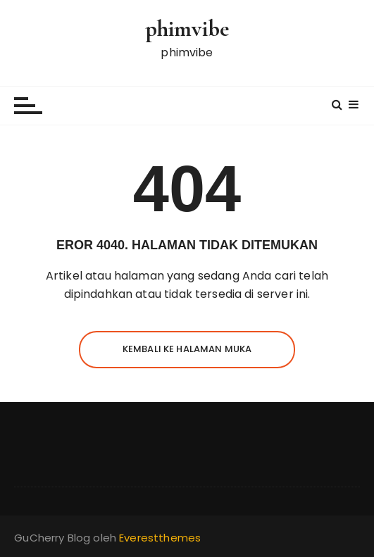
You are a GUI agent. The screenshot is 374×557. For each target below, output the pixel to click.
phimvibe (187, 28)
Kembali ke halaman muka (187, 349)
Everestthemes (160, 537)
